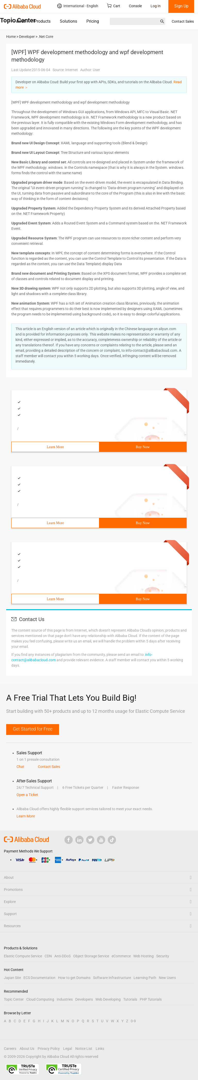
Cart (113, 6)
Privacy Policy (49, 1048)
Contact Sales (183, 21)
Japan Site (12, 978)
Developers (84, 999)
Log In (156, 6)
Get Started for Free (32, 729)
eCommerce (121, 956)
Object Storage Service (91, 956)
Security (162, 956)
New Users (167, 978)
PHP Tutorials (151, 999)
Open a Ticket (27, 795)
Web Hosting (143, 956)
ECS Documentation (39, 978)
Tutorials (130, 999)
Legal (67, 1048)
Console (135, 6)
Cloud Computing (40, 999)
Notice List (83, 1048)
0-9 (133, 1021)
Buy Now (143, 447)
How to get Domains (74, 978)
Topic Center (14, 999)
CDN (48, 956)
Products (42, 21)
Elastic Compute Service (23, 956)
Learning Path (145, 978)
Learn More (55, 447)
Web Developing (108, 999)
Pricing (92, 21)
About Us (27, 1048)
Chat (20, 767)
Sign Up (181, 6)
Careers (10, 1048)
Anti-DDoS (62, 956)
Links (100, 1048)
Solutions (68, 21)
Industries (65, 999)
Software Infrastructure (112, 978)
